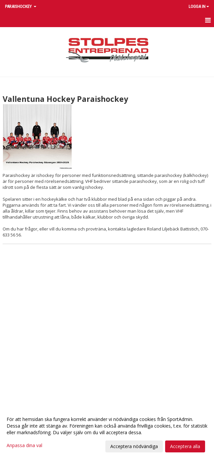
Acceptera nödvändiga (134, 446)
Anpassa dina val (24, 445)
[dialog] (107, 432)
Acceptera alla (185, 446)
